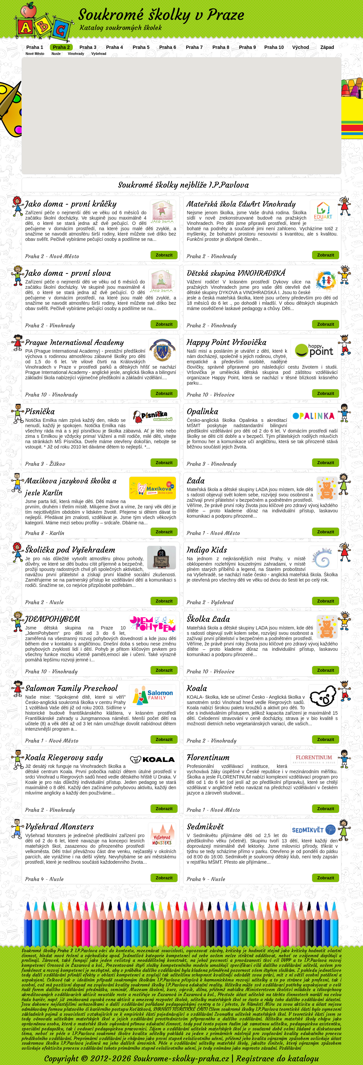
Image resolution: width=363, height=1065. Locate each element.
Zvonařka (223, 1014)
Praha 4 (114, 47)
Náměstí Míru (261, 1004)
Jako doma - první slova (68, 273)
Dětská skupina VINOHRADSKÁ (236, 273)
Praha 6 (167, 47)
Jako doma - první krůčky (70, 204)
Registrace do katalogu (277, 1059)
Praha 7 (194, 47)
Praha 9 (247, 47)
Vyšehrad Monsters (59, 827)
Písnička (40, 412)
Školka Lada (208, 619)
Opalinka (202, 412)
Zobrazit (164, 255)
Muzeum (139, 989)
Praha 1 (34, 47)
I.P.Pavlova (315, 960)
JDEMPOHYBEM (52, 619)
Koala (197, 688)
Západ (327, 47)
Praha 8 (220, 47)
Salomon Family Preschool (71, 688)
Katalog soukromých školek (121, 27)
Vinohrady (76, 54)
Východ (300, 47)
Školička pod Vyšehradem (70, 550)
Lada (195, 481)
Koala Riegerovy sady (64, 758)
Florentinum (208, 758)
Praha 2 (61, 47)
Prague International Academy (74, 342)
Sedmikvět (205, 827)
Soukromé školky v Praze (161, 14)
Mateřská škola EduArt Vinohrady (241, 204)
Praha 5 (141, 47)
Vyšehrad (98, 54)
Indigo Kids (207, 550)
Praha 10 (274, 47)
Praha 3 (87, 47)
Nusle (56, 54)
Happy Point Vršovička (226, 342)
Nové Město (35, 54)
